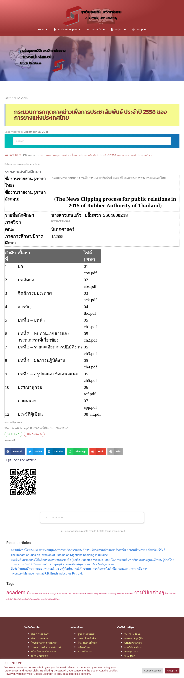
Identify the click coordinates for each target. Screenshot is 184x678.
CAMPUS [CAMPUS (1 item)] (45, 593)
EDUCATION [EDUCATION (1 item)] (62, 593)
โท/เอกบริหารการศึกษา (44, 643)
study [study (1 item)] (96, 593)
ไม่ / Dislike (34, 434)
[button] (15, 451)
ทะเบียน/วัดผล (132, 634)
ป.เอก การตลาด (40, 638)
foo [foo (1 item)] (69, 593)
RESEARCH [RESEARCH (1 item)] (81, 593)
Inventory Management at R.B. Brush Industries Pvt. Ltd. (47, 573)
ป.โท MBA (129, 656)
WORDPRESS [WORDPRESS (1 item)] (127, 593)
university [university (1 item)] (112, 593)
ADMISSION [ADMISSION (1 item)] (35, 593)
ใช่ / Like (13, 434)
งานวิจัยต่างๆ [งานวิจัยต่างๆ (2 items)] (149, 592)
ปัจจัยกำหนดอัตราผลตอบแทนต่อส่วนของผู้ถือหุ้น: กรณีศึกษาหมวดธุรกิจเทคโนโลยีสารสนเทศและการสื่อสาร (79, 568)
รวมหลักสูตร (85, 651)
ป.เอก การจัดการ (40, 634)
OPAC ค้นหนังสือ (87, 638)
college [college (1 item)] (53, 593)
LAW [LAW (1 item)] (74, 593)
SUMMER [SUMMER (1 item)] (103, 593)
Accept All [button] (172, 670)
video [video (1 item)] (119, 593)
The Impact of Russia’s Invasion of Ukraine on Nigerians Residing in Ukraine (59, 555)
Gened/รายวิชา (133, 643)
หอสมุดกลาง (131, 651)
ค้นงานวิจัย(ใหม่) (87, 643)
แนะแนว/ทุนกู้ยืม (133, 638)
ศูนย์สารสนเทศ (86, 634)
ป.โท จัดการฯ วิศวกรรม (44, 651)
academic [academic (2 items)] (18, 592)
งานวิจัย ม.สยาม (133, 647)
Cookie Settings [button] (152, 670)
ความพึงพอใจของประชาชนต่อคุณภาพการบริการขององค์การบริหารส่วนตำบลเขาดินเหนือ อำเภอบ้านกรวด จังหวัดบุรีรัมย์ (88, 550)
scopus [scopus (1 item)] (90, 593)
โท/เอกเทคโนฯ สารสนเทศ (46, 647)
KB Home (29, 155)
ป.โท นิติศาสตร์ (39, 656)
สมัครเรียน (84, 647)
